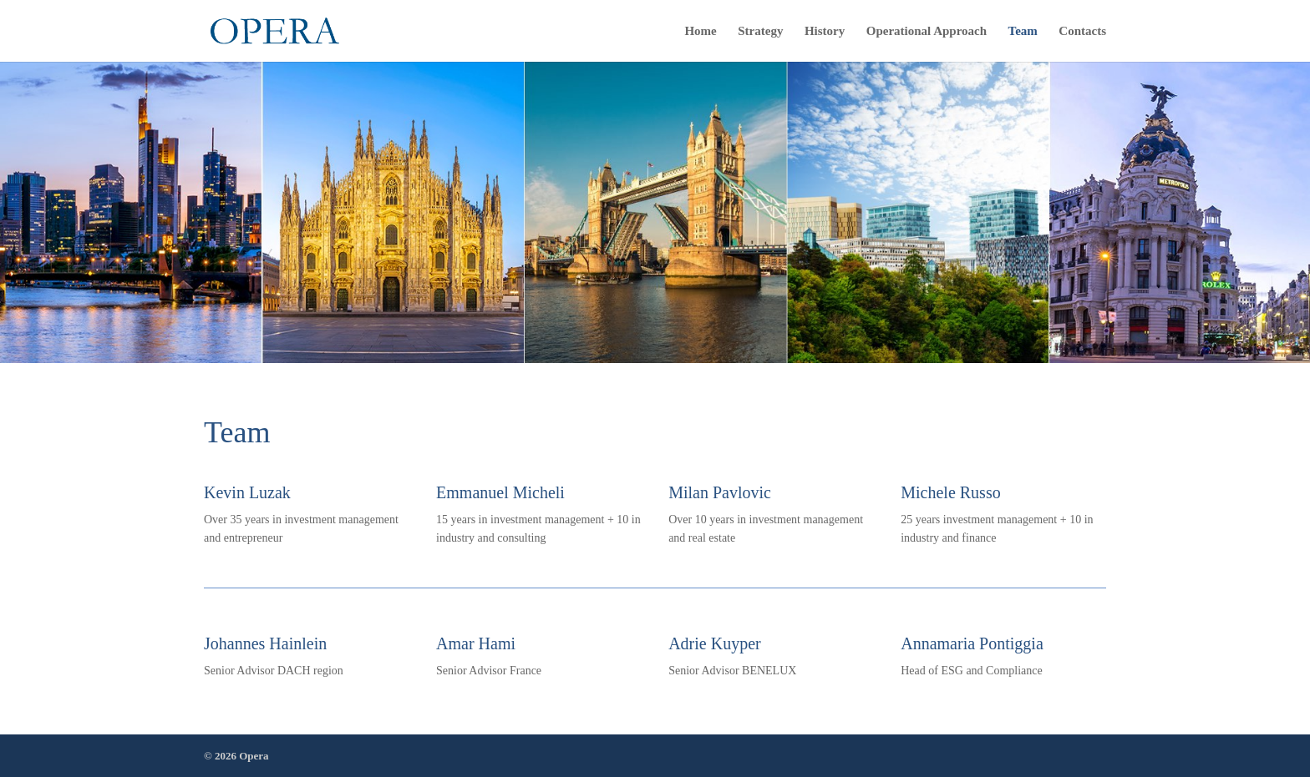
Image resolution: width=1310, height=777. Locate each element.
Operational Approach (926, 31)
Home (700, 31)
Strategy (760, 31)
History (825, 31)
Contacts (1082, 31)
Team (1023, 31)
